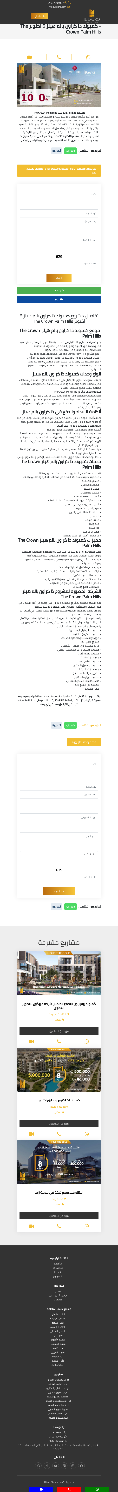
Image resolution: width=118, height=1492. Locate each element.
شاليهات (58, 1300)
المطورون (58, 1276)
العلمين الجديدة (57, 1319)
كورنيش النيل (58, 1365)
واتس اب (70, 150)
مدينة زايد (58, 1336)
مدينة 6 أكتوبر (58, 1340)
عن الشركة (58, 1268)
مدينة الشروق (58, 1352)
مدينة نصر (58, 1348)
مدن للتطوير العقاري (58, 1409)
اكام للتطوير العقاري (57, 1384)
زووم (59, 299)
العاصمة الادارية (58, 1314)
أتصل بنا (56, 150)
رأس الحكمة (58, 1361)
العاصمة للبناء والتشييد (58, 1397)
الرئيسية (58, 1264)
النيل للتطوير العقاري (58, 1418)
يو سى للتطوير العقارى (58, 1380)
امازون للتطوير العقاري (58, 1405)
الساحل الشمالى (58, 1331)
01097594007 (59, 3)
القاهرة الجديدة (57, 1327)
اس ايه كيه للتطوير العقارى (58, 1401)
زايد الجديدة (57, 1357)
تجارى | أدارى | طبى (58, 1296)
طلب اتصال (40, 16)
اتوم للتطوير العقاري (57, 1393)
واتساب (59, 290)
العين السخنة (58, 1323)
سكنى (58, 1291)
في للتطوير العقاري (57, 1414)
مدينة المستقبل (58, 1344)
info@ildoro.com (59, 7)
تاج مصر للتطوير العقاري (57, 1388)
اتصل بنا (57, 1272)
